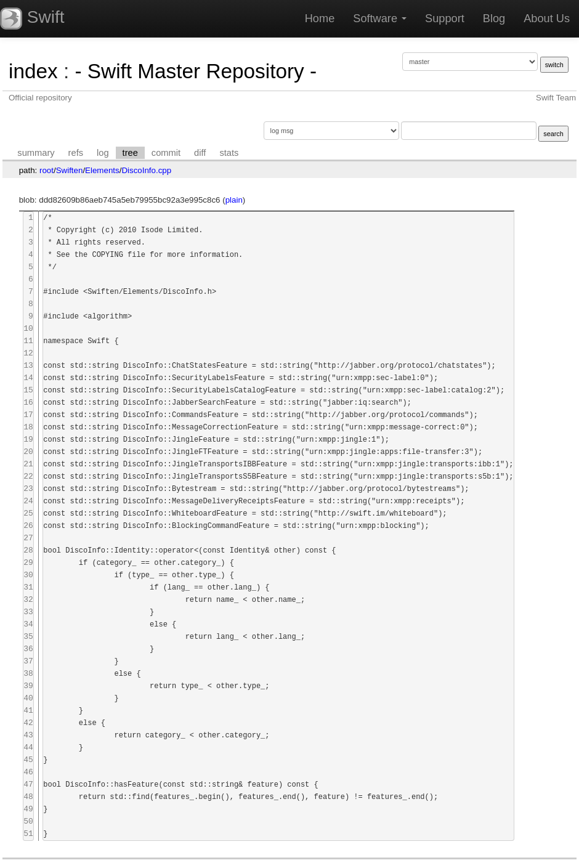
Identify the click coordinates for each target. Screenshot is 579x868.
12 (28, 353)
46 (28, 772)
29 (28, 562)
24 (28, 501)
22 (28, 476)
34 (28, 624)
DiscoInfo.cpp (146, 170)
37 (28, 661)
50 (28, 821)
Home (320, 18)
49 (28, 809)
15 (28, 390)
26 (28, 525)
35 (28, 636)
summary (35, 153)
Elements (102, 170)
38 (28, 673)
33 (28, 612)
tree (130, 153)
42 (28, 723)
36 (28, 649)
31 (28, 587)
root (46, 170)
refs (75, 153)
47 (28, 784)
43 (28, 735)
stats (228, 153)
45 (28, 760)
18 (28, 427)
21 (28, 464)
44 (28, 747)
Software (380, 18)
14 (28, 378)
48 (28, 796)
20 (28, 451)
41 (28, 710)
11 (28, 341)
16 (28, 402)
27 (28, 538)
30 (28, 575)
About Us (547, 18)
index (33, 71)
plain (234, 200)
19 (28, 439)
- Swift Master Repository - (196, 71)
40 (28, 698)
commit (166, 153)
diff (200, 153)
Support (444, 18)
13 (28, 365)
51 (28, 833)
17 (28, 415)
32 (28, 599)
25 (28, 513)
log (103, 153)
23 (28, 488)
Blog (494, 18)
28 (28, 550)
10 (28, 328)
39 (28, 686)
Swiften (69, 170)
